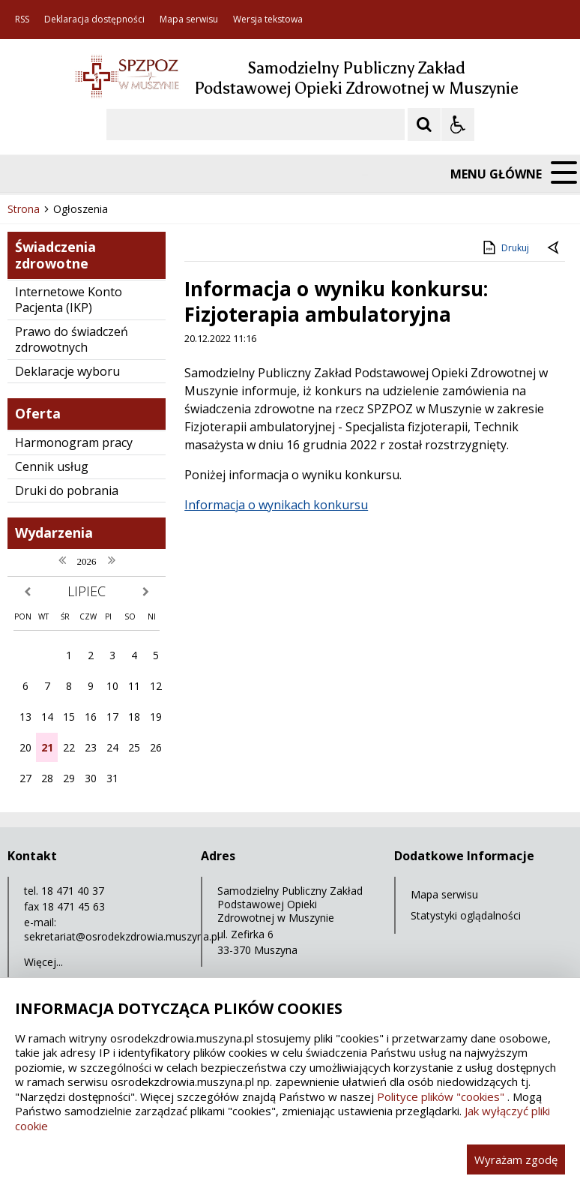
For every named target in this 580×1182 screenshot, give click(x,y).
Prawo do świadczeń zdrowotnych (71, 339)
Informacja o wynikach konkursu (276, 504)
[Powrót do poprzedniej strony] (554, 248)
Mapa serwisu (189, 19)
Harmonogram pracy (74, 442)
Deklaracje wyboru (67, 371)
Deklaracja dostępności (94, 19)
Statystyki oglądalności (466, 915)
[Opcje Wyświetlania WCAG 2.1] (457, 124)
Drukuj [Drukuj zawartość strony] (504, 247)
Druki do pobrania (66, 490)
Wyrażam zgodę (516, 1159)
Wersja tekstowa (268, 19)
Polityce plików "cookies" (440, 1096)
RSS (22, 19)
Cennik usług (51, 466)
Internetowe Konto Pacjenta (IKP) (68, 300)
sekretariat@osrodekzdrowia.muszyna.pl (122, 936)
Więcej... (43, 962)
